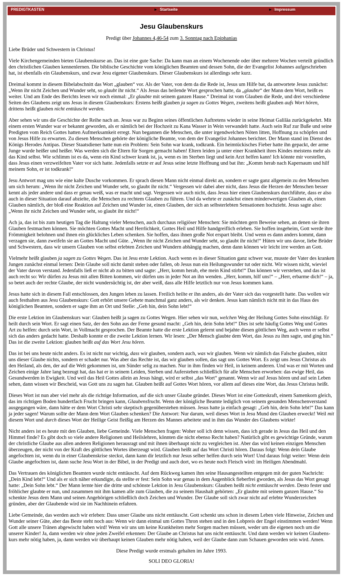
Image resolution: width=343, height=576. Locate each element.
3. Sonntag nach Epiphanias (208, 38)
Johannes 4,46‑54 (150, 38)
